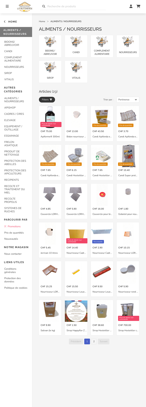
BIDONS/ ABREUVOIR (11, 43)
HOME (10, 21)
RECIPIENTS (11, 180)
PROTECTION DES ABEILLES (15, 162)
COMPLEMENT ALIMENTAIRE (13, 59)
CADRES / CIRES (14, 114)
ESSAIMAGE (11, 135)
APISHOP (10, 107)
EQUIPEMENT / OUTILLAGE (13, 128)
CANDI (8, 51)
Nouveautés (11, 239)
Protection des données (12, 280)
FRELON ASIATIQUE (11, 143)
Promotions (12, 226)
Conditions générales (10, 270)
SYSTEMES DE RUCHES (13, 209)
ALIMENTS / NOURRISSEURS (14, 100)
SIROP (8, 73)
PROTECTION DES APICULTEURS (15, 172)
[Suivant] (103, 341)
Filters (47, 99)
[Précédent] (76, 341)
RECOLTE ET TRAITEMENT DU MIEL (14, 189)
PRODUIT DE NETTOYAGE (12, 153)
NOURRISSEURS (14, 67)
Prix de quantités (14, 232)
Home (42, 21)
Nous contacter (13, 254)
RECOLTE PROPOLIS (10, 200)
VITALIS (9, 79)
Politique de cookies (15, 288)
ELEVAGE (10, 120)
